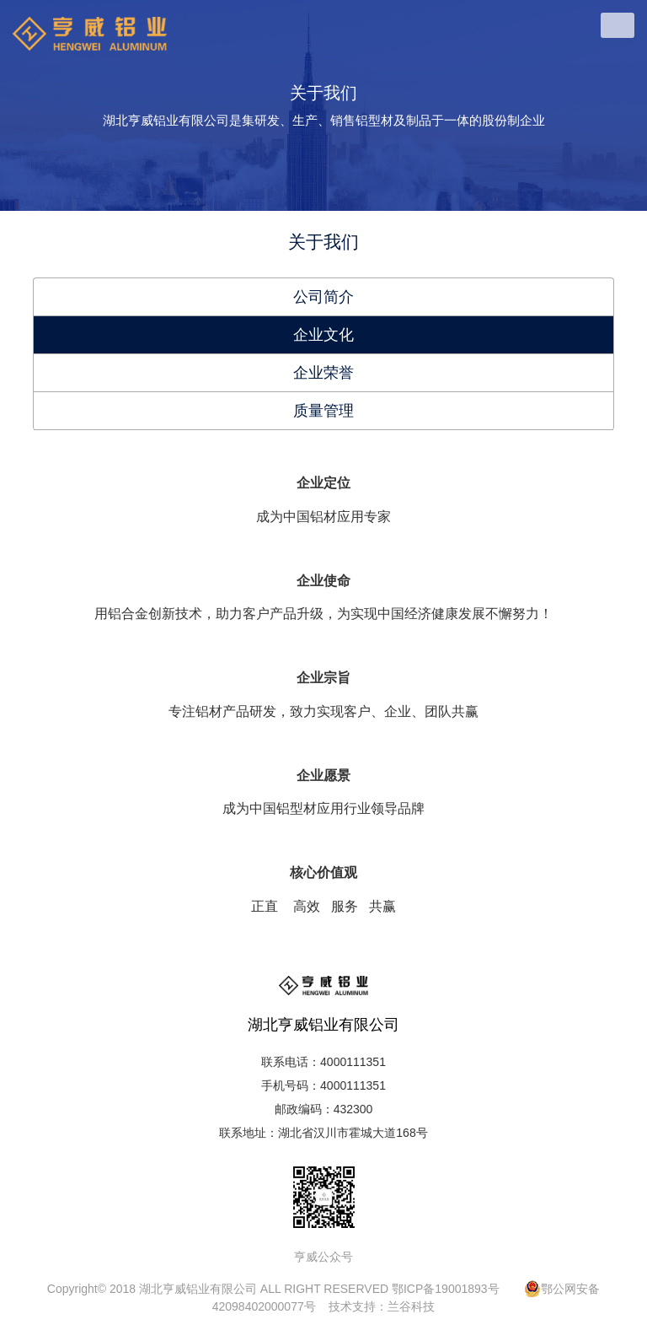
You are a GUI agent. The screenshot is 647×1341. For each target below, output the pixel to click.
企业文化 (323, 334)
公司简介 (323, 296)
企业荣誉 (323, 372)
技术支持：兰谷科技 (382, 1306)
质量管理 (323, 410)
